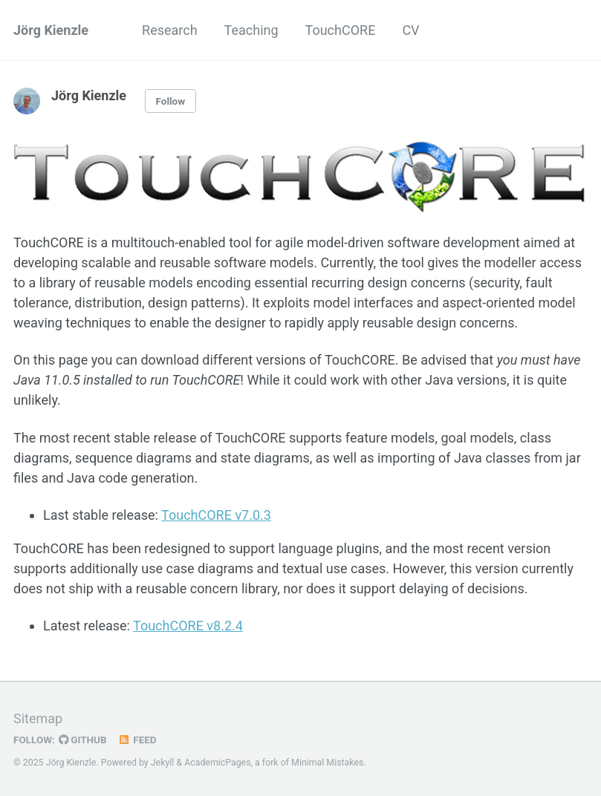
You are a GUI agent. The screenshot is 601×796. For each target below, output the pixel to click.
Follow (171, 101)
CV (410, 30)
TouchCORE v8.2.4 (188, 625)
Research (170, 30)
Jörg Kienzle (50, 30)
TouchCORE (340, 30)
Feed (137, 740)
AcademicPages (217, 762)
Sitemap (37, 718)
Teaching (251, 30)
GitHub (83, 740)
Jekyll (163, 762)
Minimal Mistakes (327, 762)
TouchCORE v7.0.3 (216, 515)
